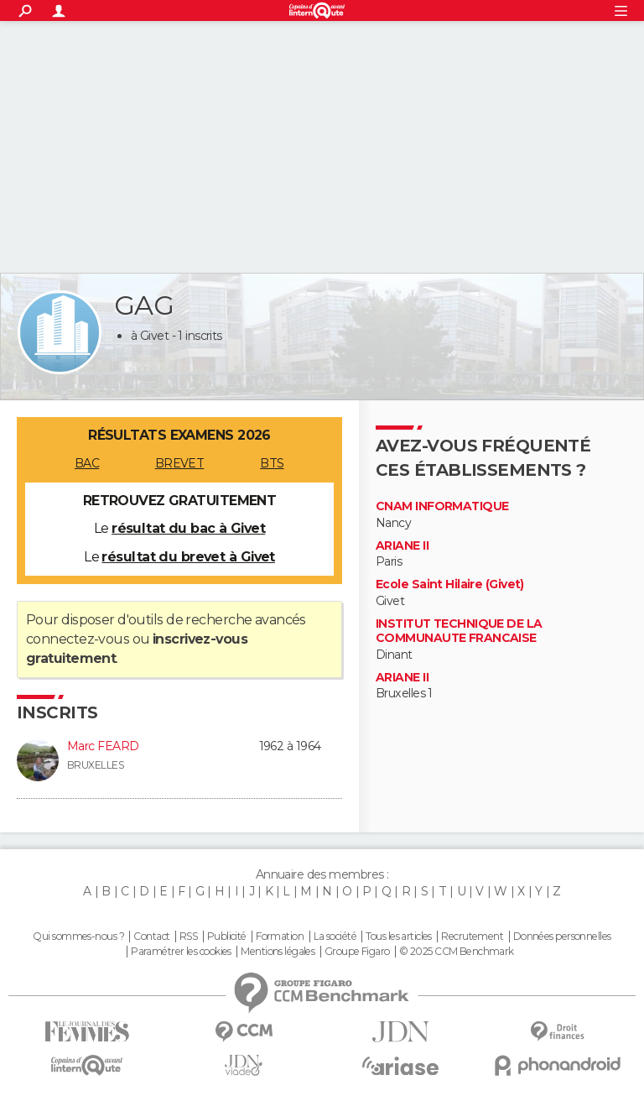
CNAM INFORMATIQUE (442, 506)
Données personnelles (562, 936)
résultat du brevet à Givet (187, 557)
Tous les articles (398, 936)
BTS (271, 463)
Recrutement (472, 936)
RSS (188, 936)
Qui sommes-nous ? (78, 936)
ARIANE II (402, 546)
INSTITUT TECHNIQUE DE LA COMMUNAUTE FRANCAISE (459, 631)
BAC (87, 463)
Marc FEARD (102, 746)
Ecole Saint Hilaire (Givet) (450, 584)
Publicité (227, 936)
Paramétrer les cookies (181, 952)
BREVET (180, 463)
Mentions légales (277, 952)
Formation (280, 936)
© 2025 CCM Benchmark (456, 952)
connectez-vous (77, 639)
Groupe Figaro (357, 952)
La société (335, 936)
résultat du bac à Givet (188, 528)
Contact (151, 936)
